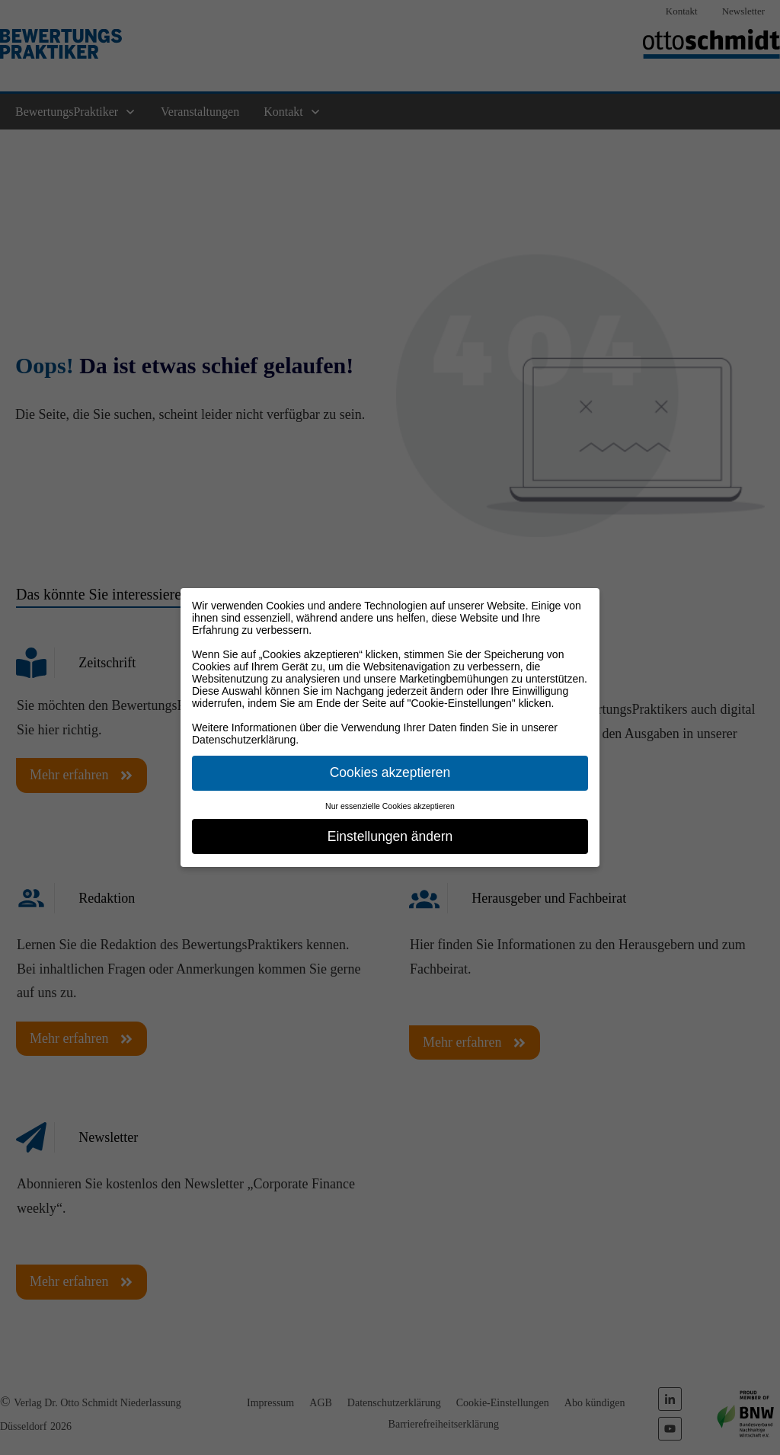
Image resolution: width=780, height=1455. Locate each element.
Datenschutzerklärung (244, 740)
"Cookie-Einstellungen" (462, 703)
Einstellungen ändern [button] (390, 836)
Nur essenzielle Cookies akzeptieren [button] (390, 806)
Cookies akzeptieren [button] (390, 772)
